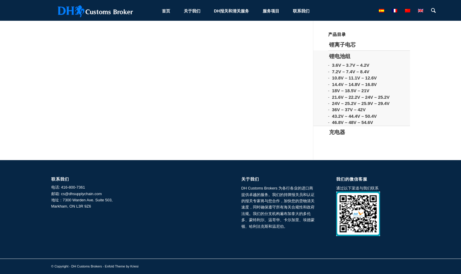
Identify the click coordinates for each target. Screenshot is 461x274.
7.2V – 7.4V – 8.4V (350, 71)
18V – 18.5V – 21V (350, 90)
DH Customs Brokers (86, 266)
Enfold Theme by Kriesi (122, 266)
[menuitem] (166, 10)
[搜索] (433, 10)
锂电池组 (339, 56)
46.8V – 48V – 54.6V (352, 122)
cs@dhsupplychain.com (81, 194)
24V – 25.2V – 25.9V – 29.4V (361, 103)
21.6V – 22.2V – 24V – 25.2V (361, 97)
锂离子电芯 (342, 45)
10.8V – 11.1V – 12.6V (354, 77)
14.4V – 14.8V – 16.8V (354, 84)
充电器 (337, 132)
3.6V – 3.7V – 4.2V (350, 65)
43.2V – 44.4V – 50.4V (354, 116)
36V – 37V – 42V (349, 109)
